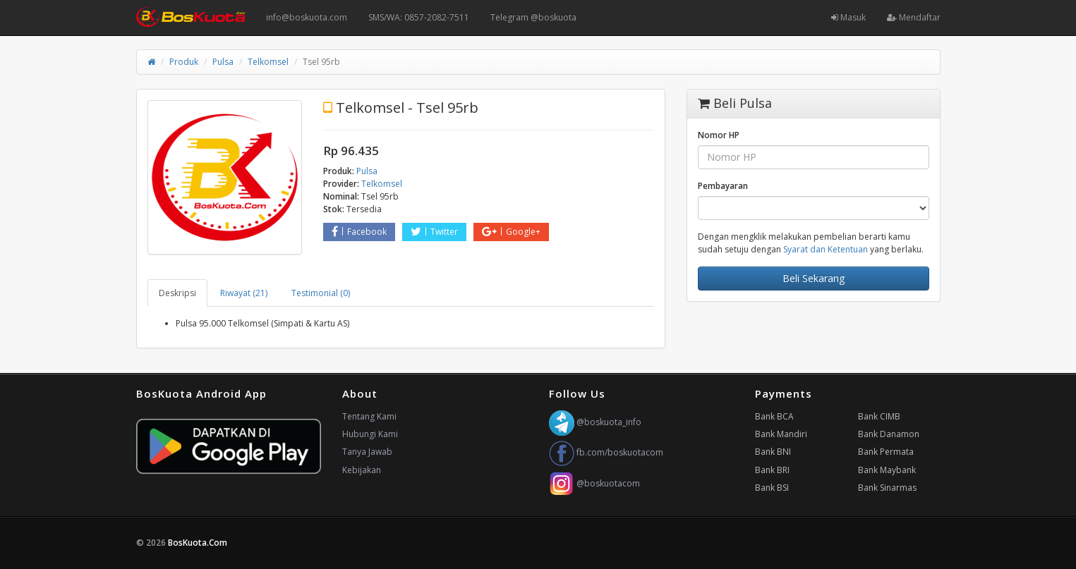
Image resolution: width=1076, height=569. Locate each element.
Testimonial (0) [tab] (320, 293)
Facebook (359, 232)
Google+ (511, 232)
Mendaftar (914, 17)
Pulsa (223, 62)
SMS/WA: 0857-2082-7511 (418, 17)
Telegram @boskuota (533, 17)
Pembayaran (723, 186)
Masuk (848, 17)
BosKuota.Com (198, 543)
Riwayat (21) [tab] (243, 293)
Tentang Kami (369, 416)
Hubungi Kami (370, 434)
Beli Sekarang (813, 278)
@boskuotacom (594, 483)
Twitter (434, 232)
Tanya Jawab (367, 452)
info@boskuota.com (306, 17)
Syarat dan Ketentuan (825, 249)
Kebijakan (361, 470)
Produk (183, 62)
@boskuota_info (595, 422)
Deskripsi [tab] (177, 293)
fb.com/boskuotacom (606, 452)
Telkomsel (268, 62)
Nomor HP (718, 135)
